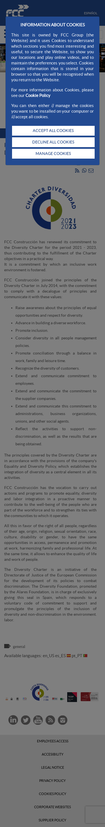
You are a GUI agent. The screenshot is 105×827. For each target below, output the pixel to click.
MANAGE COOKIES (53, 153)
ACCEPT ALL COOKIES (53, 130)
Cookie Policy (37, 95)
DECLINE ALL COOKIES (53, 142)
